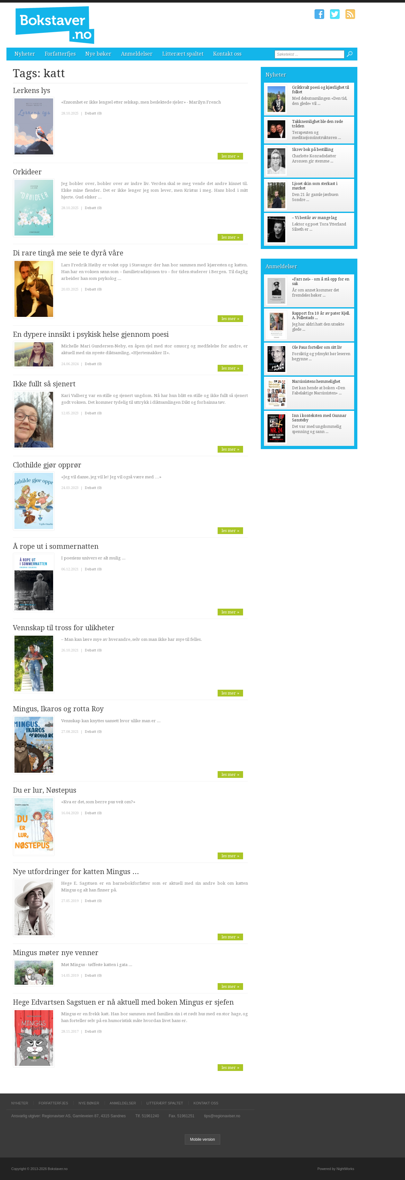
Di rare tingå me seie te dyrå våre (68, 253)
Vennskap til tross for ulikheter (64, 628)
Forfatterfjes (60, 54)
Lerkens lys (31, 91)
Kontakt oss (227, 54)
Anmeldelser (137, 54)
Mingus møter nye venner (56, 953)
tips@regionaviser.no (222, 1116)
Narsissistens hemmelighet (316, 381)
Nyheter (24, 54)
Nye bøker (98, 54)
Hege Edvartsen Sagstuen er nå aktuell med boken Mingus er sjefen (123, 1002)
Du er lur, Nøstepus (44, 790)
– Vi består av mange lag (314, 218)
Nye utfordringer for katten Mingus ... (76, 872)
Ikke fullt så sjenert (44, 384)
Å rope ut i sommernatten (56, 546)
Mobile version (202, 1139)
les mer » (230, 156)
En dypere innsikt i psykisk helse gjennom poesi (91, 334)
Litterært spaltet (182, 54)
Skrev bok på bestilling (312, 149)
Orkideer (27, 172)
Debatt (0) (93, 113)
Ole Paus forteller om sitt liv (317, 347)
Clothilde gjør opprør (47, 465)
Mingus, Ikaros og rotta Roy (58, 709)
